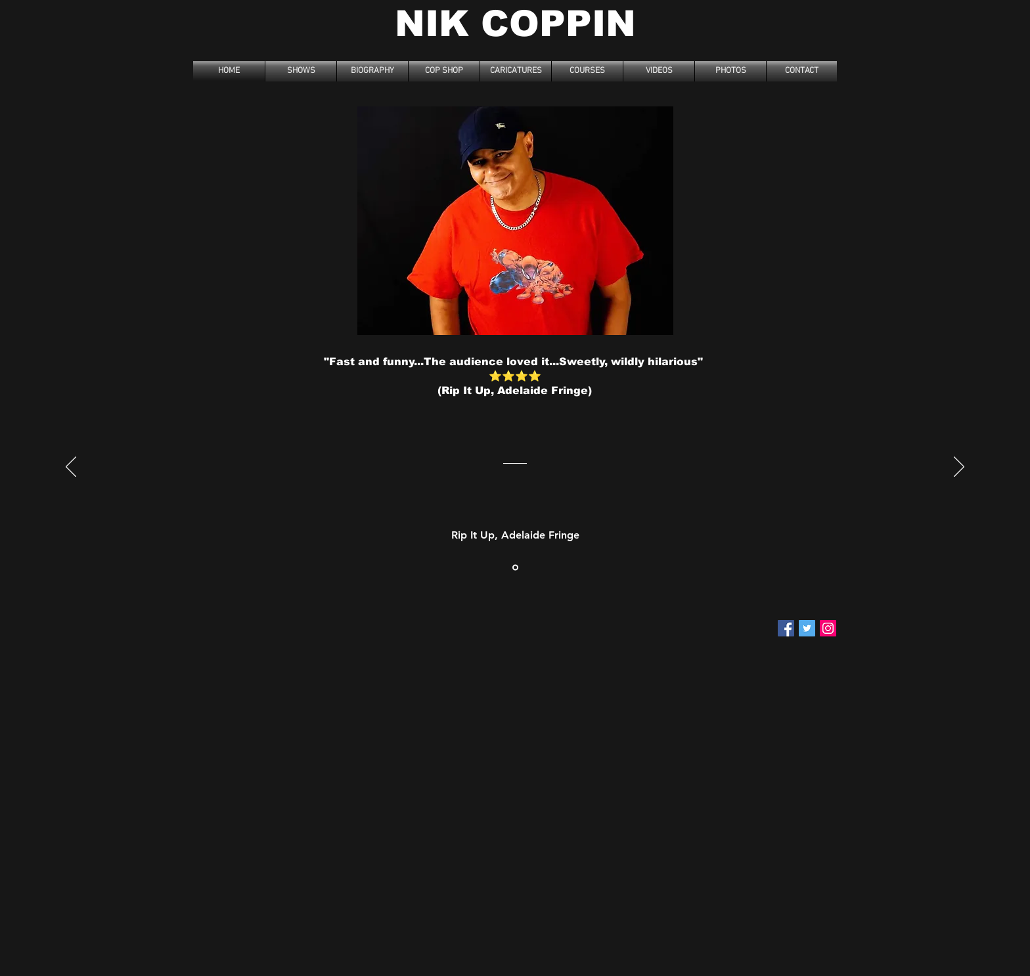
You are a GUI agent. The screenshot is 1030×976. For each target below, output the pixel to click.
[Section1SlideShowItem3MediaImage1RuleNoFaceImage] (515, 567)
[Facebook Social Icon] (786, 628)
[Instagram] (828, 628)
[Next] (959, 467)
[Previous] (71, 467)
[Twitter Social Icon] (807, 628)
